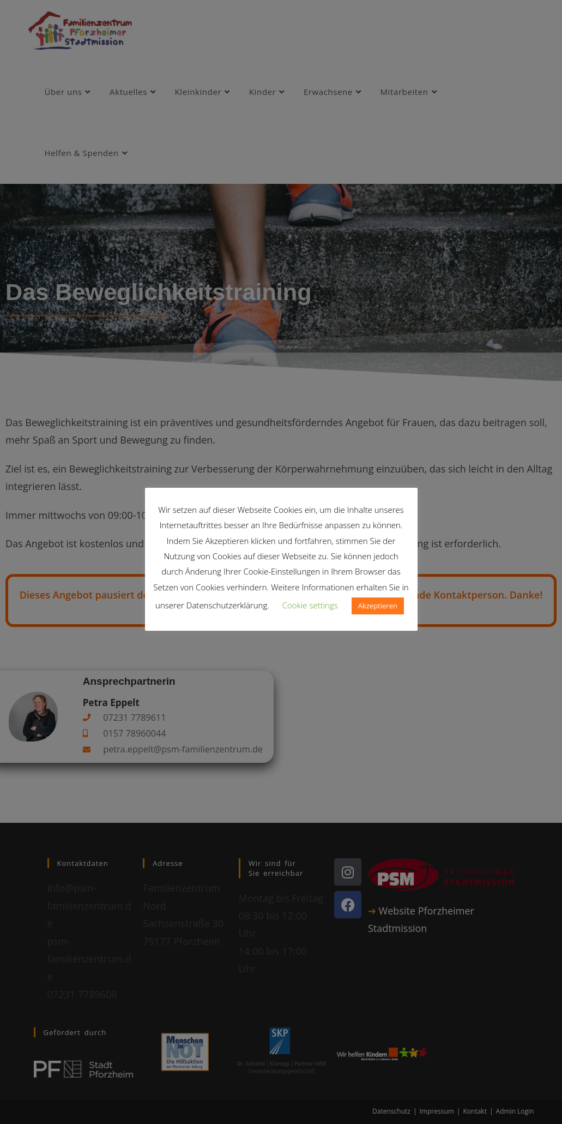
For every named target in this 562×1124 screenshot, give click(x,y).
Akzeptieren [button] (377, 606)
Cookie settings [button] (310, 605)
